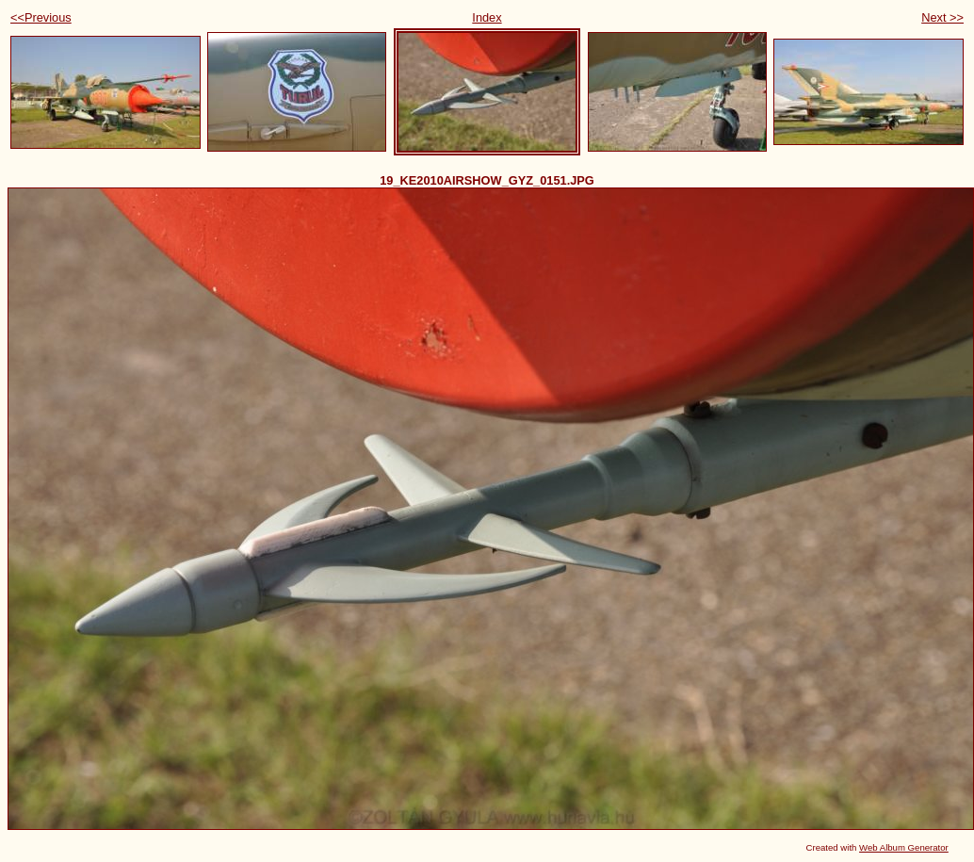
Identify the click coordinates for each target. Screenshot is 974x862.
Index (486, 17)
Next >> (942, 17)
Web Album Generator (904, 847)
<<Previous (41, 17)
